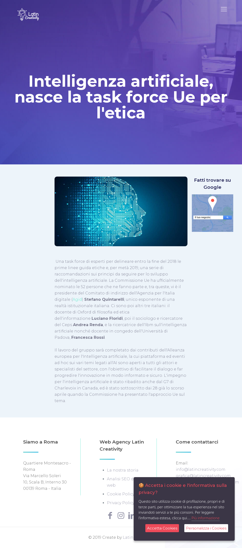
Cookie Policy (120, 494)
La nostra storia (123, 470)
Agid (77, 299)
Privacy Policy (120, 503)
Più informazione (206, 517)
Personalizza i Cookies (206, 528)
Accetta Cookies (162, 528)
